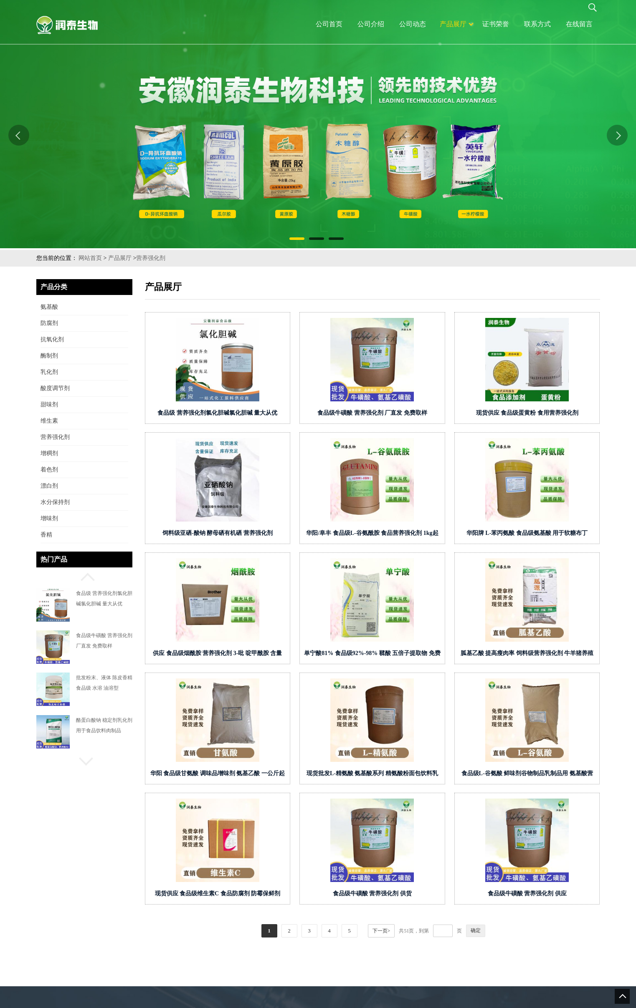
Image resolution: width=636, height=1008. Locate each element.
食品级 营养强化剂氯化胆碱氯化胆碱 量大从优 (242, 413)
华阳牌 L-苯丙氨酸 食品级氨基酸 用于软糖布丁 (552, 533)
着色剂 (49, 469)
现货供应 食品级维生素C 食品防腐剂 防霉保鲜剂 (242, 893)
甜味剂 (49, 404)
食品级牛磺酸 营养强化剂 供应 (551, 893)
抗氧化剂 (52, 339)
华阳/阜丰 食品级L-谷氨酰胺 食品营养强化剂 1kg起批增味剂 (397, 534)
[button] (84, 575)
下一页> (406, 931)
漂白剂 (49, 486)
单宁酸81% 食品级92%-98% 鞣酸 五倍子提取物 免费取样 (397, 655)
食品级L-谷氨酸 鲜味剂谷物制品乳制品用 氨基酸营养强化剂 (551, 775)
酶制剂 (49, 356)
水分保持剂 (55, 502)
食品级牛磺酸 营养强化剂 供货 (396, 893)
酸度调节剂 (55, 388)
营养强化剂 (150, 258)
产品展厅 (120, 258)
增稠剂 (49, 453)
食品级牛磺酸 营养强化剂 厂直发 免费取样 (396, 413)
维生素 (49, 421)
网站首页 (90, 258)
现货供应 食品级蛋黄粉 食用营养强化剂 (551, 413)
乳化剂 (49, 372)
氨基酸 (49, 307)
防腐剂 (49, 323)
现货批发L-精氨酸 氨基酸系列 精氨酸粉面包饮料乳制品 (397, 775)
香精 (46, 535)
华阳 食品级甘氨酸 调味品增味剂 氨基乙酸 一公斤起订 (242, 775)
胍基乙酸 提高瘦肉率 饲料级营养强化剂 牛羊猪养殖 (551, 653)
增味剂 (49, 518)
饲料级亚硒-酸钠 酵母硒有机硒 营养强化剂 (242, 533)
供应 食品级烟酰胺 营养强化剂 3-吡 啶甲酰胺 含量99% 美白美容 (242, 655)
